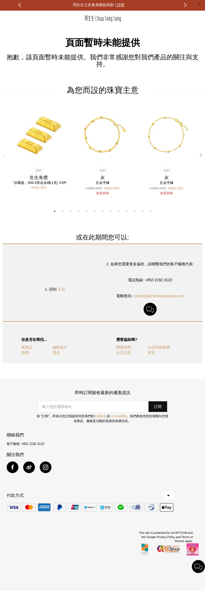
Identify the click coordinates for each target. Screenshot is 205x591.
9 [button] (118, 211)
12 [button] (142, 211)
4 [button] (78, 211)
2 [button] (62, 211)
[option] (98, 4)
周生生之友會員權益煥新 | (98, 5)
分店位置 (123, 352)
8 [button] (110, 211)
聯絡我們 (123, 347)
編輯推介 (60, 347)
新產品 (27, 347)
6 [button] (94, 211)
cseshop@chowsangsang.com (158, 296)
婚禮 (25, 352)
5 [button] (86, 211)
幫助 (151, 352)
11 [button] (134, 211)
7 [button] (102, 211)
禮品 (56, 352)
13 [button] (150, 211)
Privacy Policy (166, 537)
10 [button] (126, 211)
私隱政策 (100, 416)
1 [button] (54, 211)
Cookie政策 (118, 416)
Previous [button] (19, 5)
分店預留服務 (159, 347)
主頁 (61, 289)
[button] (157, 406)
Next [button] (186, 5)
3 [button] (70, 211)
